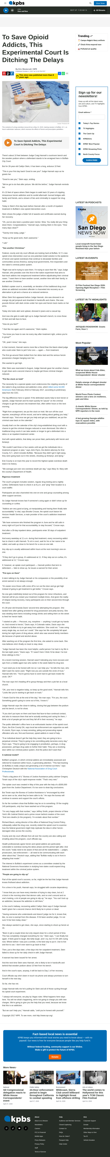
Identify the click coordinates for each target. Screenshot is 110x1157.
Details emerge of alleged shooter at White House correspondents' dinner (91, 384)
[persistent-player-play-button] (5, 10)
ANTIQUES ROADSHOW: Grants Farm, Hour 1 (90, 328)
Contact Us (62, 1128)
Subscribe (91, 160)
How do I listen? (64, 1136)
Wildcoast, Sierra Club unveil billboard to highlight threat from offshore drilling (68, 1094)
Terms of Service (40, 1152)
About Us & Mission (41, 1121)
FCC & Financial (40, 1132)
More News (10, 1067)
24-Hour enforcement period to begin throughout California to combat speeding (42, 1094)
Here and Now (23, 12)
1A (86, 11)
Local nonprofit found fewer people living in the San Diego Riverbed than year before (89, 246)
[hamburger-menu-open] (5, 3)
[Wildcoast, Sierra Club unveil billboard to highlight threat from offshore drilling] (68, 1077)
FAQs (61, 1132)
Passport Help (64, 1140)
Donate (55, 1057)
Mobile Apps (39, 1136)
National (6, 1087)
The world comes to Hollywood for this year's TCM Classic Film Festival (93, 1094)
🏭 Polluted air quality (87, 49)
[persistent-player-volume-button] (12, 10)
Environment (60, 1087)
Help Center (63, 1144)
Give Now (100, 3)
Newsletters (39, 1124)
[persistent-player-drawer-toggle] (99, 10)
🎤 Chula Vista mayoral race (89, 44)
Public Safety (34, 1087)
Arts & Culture (87, 1087)
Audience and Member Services (69, 1121)
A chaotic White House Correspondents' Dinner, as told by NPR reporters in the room (92, 408)
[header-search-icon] (90, 3)
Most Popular (84, 343)
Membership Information (91, 1128)
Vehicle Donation (89, 1140)
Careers (37, 1128)
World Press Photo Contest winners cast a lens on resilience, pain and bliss (91, 396)
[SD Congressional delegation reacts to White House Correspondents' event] (15, 1077)
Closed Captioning (65, 1124)
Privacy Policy (39, 1144)
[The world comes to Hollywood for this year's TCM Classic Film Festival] (94, 1077)
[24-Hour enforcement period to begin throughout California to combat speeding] (42, 1077)
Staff (36, 1148)
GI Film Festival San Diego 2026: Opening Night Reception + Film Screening (90, 287)
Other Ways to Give (90, 1132)
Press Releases (40, 1140)
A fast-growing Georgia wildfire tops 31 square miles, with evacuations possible (90, 420)
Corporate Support (89, 1121)
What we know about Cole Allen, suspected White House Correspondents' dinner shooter (90, 372)
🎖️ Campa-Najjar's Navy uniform (91, 40)
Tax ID (85, 1136)
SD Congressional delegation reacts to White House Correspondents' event (14, 1095)
